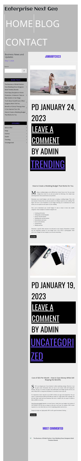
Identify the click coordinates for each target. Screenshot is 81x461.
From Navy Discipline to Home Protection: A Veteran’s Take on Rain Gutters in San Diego (14, 95)
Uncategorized (9, 142)
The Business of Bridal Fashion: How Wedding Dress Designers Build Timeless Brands (14, 87)
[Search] (24, 70)
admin (49, 151)
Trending (7, 140)
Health (7, 137)
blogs (6, 131)
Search (6, 66)
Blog (47, 23)
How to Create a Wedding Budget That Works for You (52, 186)
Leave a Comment (45, 134)
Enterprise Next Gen (31, 9)
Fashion (7, 134)
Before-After (8, 128)
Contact (26, 42)
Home (19, 23)
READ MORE (33, 236)
